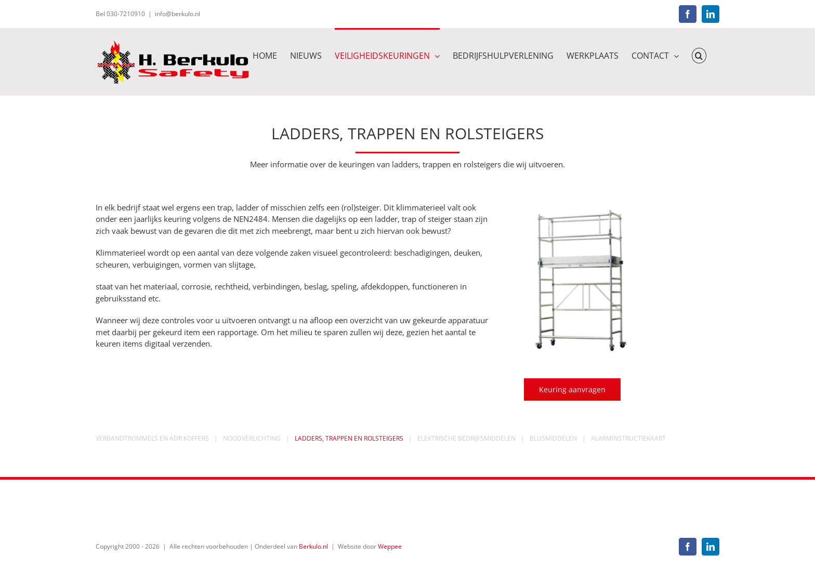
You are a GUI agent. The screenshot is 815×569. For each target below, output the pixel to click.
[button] (699, 55)
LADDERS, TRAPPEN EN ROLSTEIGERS (349, 438)
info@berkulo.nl (177, 13)
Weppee (390, 546)
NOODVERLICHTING (252, 438)
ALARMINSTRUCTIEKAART (628, 438)
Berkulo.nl (313, 546)
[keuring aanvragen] (572, 389)
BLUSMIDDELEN (553, 438)
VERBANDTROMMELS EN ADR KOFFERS (152, 438)
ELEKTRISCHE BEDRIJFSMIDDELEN (466, 438)
